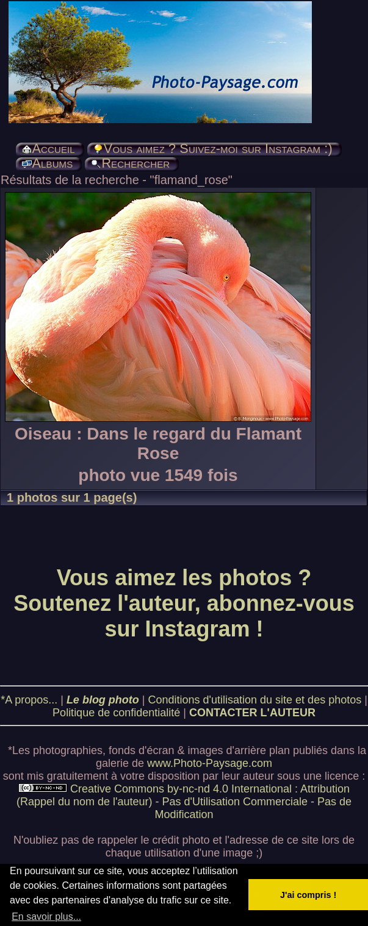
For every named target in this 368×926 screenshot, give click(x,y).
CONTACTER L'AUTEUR (252, 713)
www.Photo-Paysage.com (209, 763)
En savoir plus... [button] (46, 916)
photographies (68, 750)
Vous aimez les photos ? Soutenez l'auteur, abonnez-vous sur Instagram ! (184, 603)
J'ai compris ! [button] (308, 895)
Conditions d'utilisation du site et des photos (255, 700)
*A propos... (29, 700)
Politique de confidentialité (116, 713)
